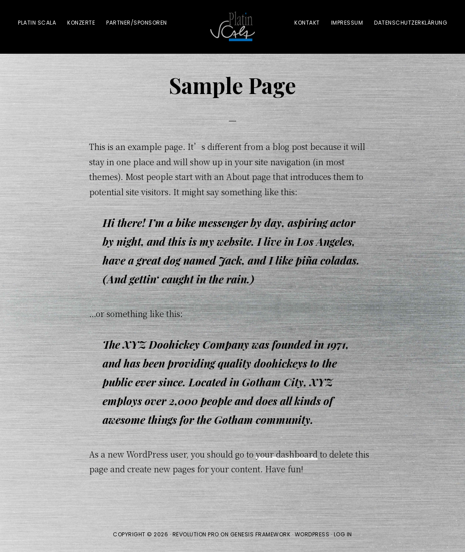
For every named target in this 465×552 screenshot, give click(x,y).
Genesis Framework (260, 534)
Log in (343, 534)
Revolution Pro (195, 534)
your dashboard (287, 454)
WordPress (312, 534)
